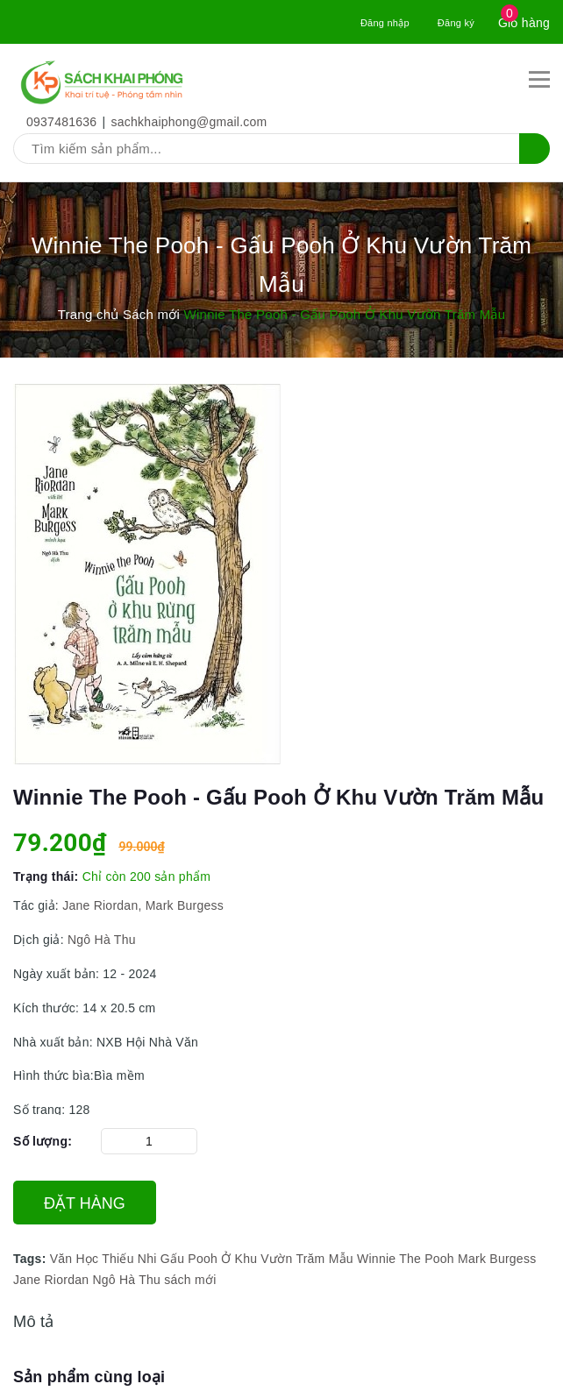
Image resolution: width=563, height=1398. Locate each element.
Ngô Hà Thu (100, 940)
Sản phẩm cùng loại (89, 1377)
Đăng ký (456, 23)
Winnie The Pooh (405, 1259)
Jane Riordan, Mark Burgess (141, 905)
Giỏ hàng (524, 23)
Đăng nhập (385, 23)
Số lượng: (42, 1141)
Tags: (31, 1259)
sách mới (190, 1280)
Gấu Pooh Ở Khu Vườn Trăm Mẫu (256, 1259)
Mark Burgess (497, 1259)
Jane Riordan (51, 1280)
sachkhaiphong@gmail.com (189, 122)
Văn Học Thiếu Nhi (103, 1259)
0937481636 (61, 122)
